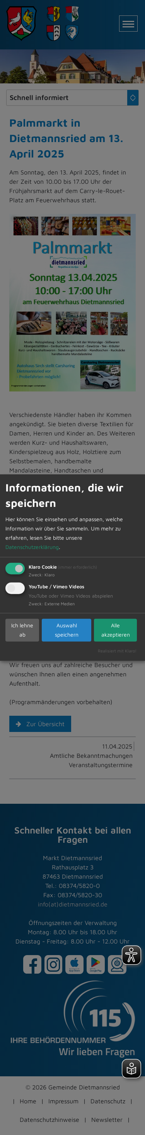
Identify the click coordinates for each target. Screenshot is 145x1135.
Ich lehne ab (22, 630)
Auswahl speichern (66, 630)
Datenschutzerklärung (32, 546)
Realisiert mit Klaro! (117, 650)
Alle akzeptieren (115, 630)
